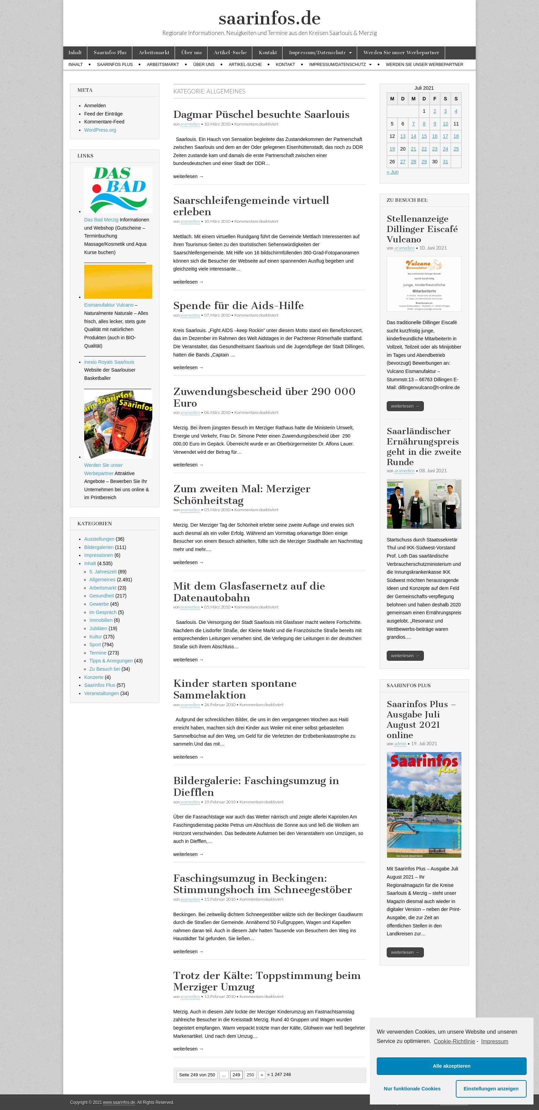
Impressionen (98, 555)
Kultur (95, 636)
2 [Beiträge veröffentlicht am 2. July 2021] (434, 111)
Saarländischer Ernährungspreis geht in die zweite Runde (424, 447)
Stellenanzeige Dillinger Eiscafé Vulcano (422, 229)
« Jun (392, 172)
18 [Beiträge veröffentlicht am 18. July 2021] (456, 136)
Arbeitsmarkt (154, 53)
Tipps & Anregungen (111, 660)
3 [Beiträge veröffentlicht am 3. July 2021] (445, 111)
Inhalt (75, 53)
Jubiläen (98, 628)
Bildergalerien (99, 547)
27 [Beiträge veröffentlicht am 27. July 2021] (403, 161)
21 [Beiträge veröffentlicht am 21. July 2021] (413, 149)
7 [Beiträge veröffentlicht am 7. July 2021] (413, 124)
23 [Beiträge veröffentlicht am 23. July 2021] (435, 149)
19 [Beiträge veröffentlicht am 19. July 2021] (392, 149)
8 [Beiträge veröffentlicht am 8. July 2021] (424, 124)
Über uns (192, 53)
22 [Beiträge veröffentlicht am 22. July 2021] (424, 149)
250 (250, 1074)
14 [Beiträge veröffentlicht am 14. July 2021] (413, 136)
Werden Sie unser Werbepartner (402, 53)
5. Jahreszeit (103, 571)
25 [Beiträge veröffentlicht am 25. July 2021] (456, 149)
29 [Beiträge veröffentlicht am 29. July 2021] (424, 161)
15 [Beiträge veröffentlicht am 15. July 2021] (424, 136)
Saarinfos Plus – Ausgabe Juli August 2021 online (421, 719)
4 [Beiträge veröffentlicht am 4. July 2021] (456, 111)
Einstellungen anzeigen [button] (491, 1088)
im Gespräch (103, 612)
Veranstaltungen (101, 693)
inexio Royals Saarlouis (109, 362)
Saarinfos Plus (110, 53)
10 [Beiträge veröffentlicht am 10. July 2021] (445, 124)
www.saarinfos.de (119, 1102)
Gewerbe (99, 604)
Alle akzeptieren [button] (452, 1066)
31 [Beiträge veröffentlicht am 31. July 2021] (445, 161)
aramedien (190, 124)
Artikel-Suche (230, 53)
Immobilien (101, 620)
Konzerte (93, 677)
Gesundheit (101, 595)
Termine (98, 653)
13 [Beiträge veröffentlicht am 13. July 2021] (403, 136)
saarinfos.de (269, 18)
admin (400, 743)
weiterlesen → (405, 406)
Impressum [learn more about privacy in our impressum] (494, 1041)
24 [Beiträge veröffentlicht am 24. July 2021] (445, 149)
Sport (95, 644)
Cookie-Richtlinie (454, 1041)
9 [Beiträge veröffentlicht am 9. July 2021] (434, 124)
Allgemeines (102, 579)
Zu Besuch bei (104, 669)
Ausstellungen (99, 539)
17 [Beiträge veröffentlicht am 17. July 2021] (445, 136)
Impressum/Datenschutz (317, 53)
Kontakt (268, 53)
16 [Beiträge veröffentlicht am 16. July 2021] (435, 136)
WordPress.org (100, 130)
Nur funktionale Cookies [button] (412, 1088)
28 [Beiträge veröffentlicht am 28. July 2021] (413, 161)
